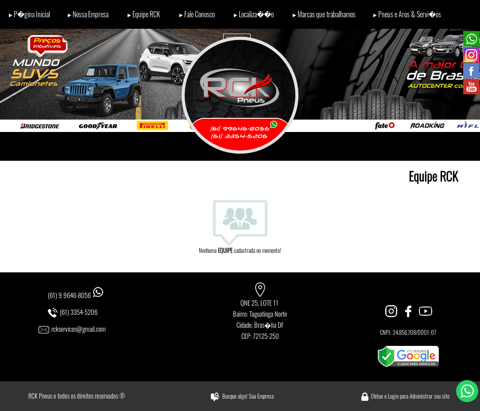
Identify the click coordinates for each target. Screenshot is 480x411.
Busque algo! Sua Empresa (248, 396)
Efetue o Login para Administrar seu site (410, 396)
